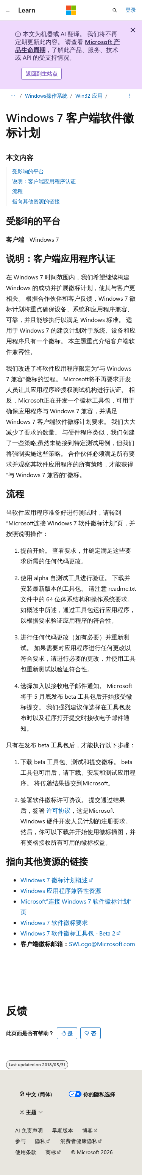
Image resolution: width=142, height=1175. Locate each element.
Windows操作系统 (46, 95)
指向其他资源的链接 (36, 201)
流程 (17, 191)
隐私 (40, 1141)
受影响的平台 (28, 171)
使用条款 (25, 1152)
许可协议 (58, 810)
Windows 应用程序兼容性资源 (60, 890)
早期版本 (62, 1130)
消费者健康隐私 (78, 1141)
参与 (20, 1141)
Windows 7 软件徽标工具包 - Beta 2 (67, 933)
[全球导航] (7, 10)
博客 (87, 1130)
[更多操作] (129, 96)
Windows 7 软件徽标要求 (54, 922)
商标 (50, 1152)
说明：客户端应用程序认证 (44, 181)
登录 (130, 9)
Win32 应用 (89, 95)
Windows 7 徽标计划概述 (54, 880)
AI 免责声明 (29, 1130)
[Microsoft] (71, 10)
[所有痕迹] (12, 96)
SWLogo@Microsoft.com (102, 944)
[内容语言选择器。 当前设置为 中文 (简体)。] (36, 1094)
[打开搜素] (114, 10)
